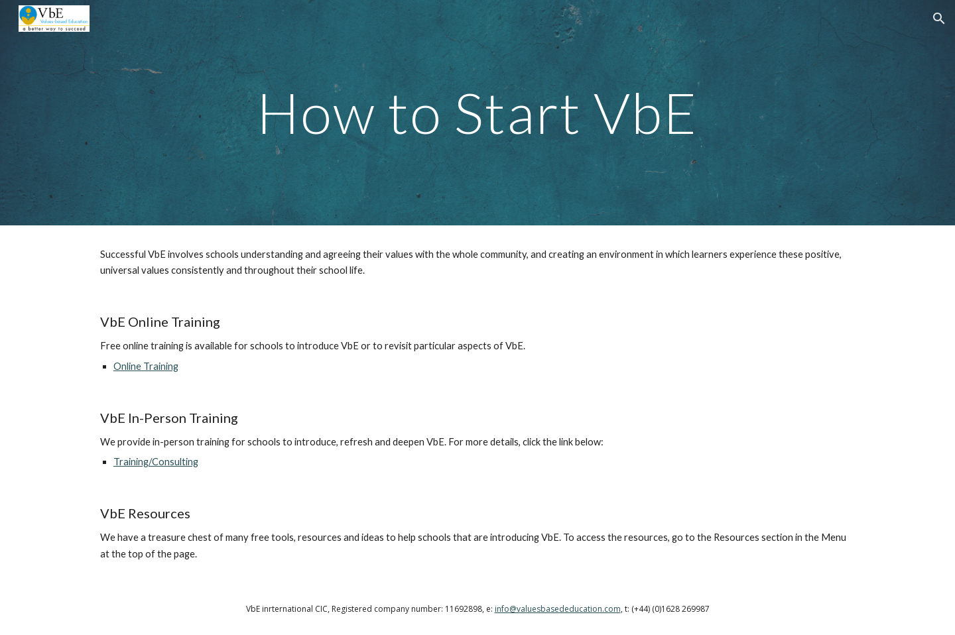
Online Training (145, 366)
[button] (939, 18)
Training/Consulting (155, 461)
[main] (477, 112)
